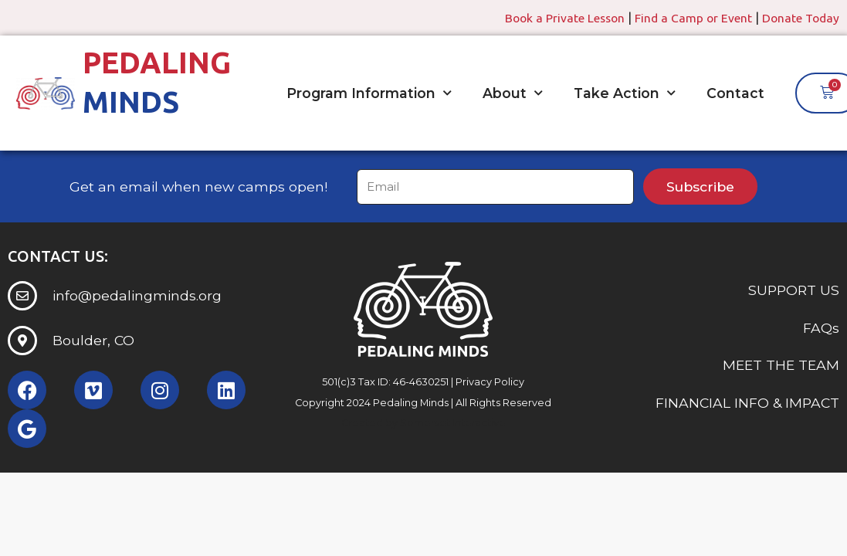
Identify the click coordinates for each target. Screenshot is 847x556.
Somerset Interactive (453, 423)
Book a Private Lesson (558, 18)
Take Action (625, 93)
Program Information (369, 93)
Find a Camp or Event (689, 18)
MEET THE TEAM (781, 365)
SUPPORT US (793, 291)
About (513, 93)
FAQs (821, 328)
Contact (735, 93)
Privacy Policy (490, 382)
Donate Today (799, 18)
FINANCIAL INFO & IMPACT (747, 403)
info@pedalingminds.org (137, 295)
